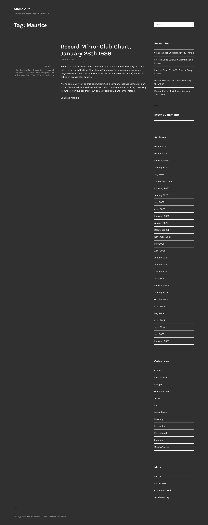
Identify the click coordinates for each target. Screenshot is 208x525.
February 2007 (162, 341)
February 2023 (161, 188)
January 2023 (161, 195)
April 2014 (159, 320)
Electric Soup (161, 377)
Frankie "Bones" (39, 70)
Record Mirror (68, 59)
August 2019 (160, 271)
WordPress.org (161, 497)
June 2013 (159, 327)
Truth (34, 75)
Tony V (29, 75)
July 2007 (159, 334)
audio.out (22, 9)
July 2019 (159, 278)
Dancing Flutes (26, 70)
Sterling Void (44, 72)
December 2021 (162, 229)
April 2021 (159, 250)
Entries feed (160, 483)
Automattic (61, 517)
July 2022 (159, 202)
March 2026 (160, 146)
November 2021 (162, 236)
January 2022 (161, 223)
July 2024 (159, 174)
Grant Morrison (162, 391)
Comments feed (162, 490)
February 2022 (161, 216)
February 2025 (161, 160)
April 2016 (159, 306)
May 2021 (159, 243)
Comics (158, 370)
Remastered (160, 433)
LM (155, 405)
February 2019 (161, 285)
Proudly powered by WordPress (27, 517)
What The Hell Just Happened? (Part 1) (174, 52)
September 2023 (163, 181)
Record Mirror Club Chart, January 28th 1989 (96, 50)
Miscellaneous (161, 412)
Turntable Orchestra (45, 75)
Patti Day (35, 72)
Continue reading (70, 97)
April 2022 (159, 209)
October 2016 (161, 299)
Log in (157, 476)
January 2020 (161, 264)
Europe (158, 384)
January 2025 (161, 167)
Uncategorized (161, 447)
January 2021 (161, 257)
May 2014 (159, 313)
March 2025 (160, 153)
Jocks (157, 398)
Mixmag (158, 419)
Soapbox (158, 440)
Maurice (27, 72)
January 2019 (161, 292)
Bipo (17, 70)
